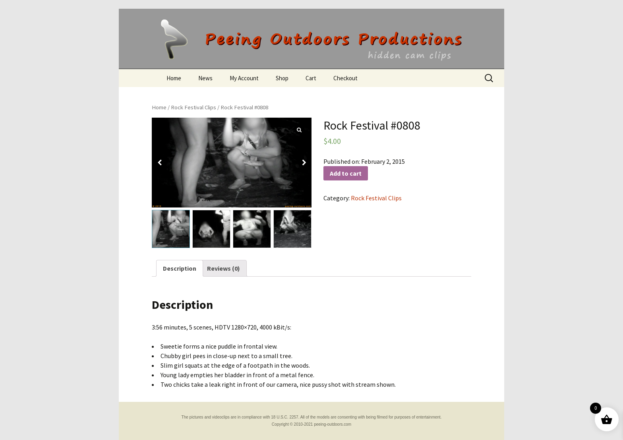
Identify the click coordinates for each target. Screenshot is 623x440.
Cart (311, 78)
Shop (282, 78)
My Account (244, 78)
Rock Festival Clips (193, 107)
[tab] (179, 268)
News (205, 78)
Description (179, 268)
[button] (304, 162)
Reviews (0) (223, 268)
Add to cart (346, 173)
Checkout (345, 78)
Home (173, 78)
